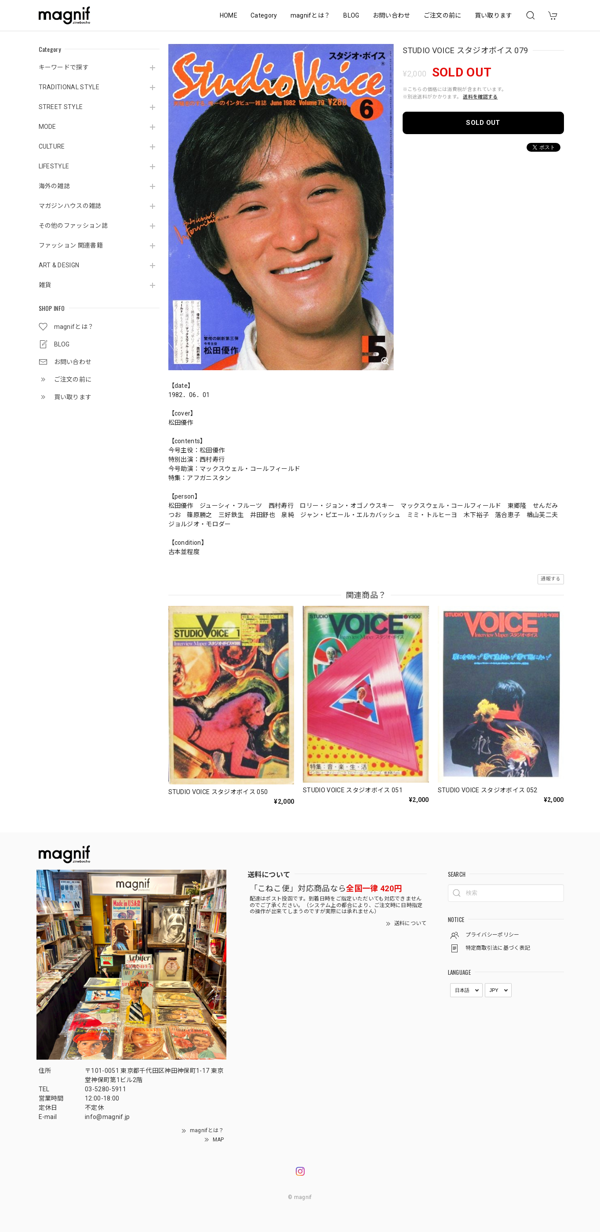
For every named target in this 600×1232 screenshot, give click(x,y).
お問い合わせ (392, 15)
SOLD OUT (483, 123)
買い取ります (494, 15)
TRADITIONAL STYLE (69, 87)
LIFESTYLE (54, 166)
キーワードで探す (64, 67)
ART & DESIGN (59, 265)
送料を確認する (480, 97)
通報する (550, 579)
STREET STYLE (61, 106)
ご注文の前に (443, 15)
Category (264, 15)
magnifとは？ (311, 15)
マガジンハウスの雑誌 (70, 205)
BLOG (351, 15)
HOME (228, 15)
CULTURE (52, 146)
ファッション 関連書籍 (71, 245)
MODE (47, 126)
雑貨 (45, 284)
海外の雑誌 (54, 186)
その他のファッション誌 (73, 225)
